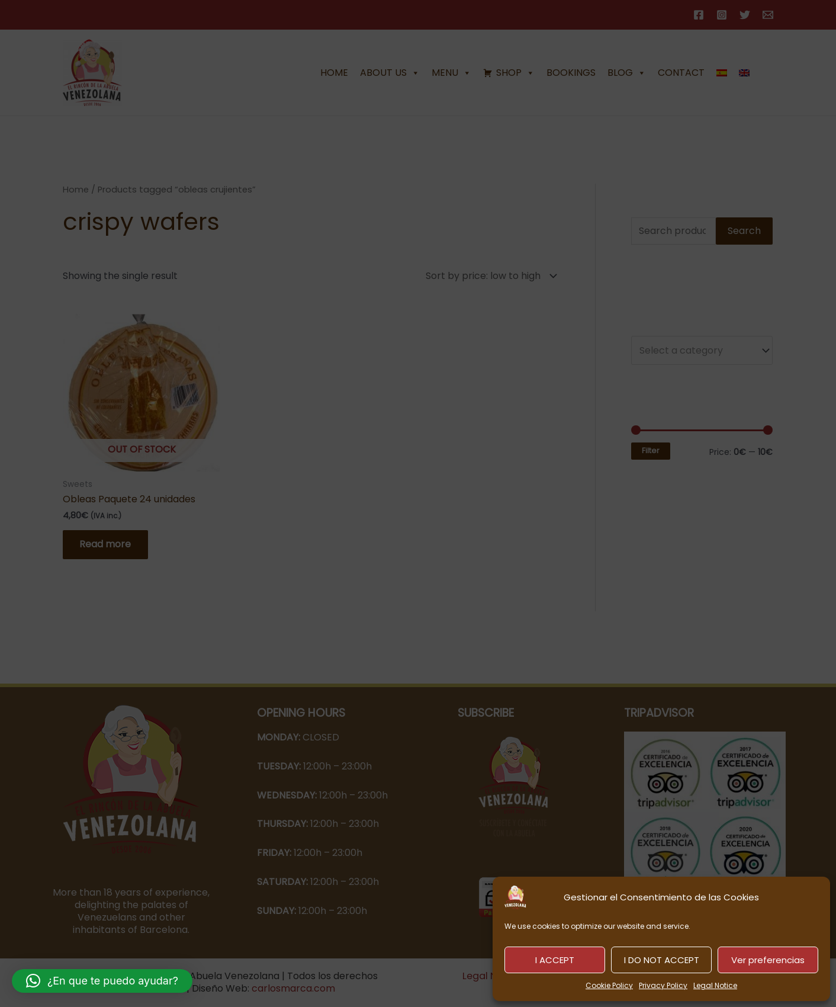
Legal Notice (715, 985)
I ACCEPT (554, 960)
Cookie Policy (609, 985)
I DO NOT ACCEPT (661, 960)
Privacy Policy (663, 985)
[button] (102, 981)
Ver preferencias (768, 960)
